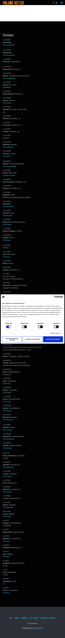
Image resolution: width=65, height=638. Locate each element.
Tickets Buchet (6, 374)
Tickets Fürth (6, 257)
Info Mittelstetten (7, 492)
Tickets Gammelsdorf (8, 206)
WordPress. (40, 628)
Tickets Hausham (7, 411)
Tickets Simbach (7, 224)
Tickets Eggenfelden (8, 467)
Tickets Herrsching (8, 215)
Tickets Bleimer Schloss (9, 175)
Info (4, 584)
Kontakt (36, 618)
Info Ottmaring (6, 240)
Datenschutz (43, 618)
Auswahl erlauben (32, 339)
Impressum (52, 618)
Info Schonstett (7, 156)
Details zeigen (55, 333)
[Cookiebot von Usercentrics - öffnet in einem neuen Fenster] (55, 297)
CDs (30, 618)
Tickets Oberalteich (8, 420)
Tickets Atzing (6, 383)
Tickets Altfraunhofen (8, 439)
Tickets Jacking (7, 402)
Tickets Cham (6, 557)
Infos (4, 112)
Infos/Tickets (6, 541)
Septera (33, 628)
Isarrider (24, 618)
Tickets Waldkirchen (8, 147)
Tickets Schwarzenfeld (9, 45)
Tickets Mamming (7, 448)
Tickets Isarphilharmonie (9, 78)
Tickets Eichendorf (7, 430)
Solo (10, 618)
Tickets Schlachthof (8, 507)
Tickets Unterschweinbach (9, 166)
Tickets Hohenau (7, 392)
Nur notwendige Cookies (12, 339)
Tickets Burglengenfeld (9, 55)
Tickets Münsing (7, 103)
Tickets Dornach (7, 516)
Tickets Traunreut (7, 476)
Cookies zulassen (53, 339)
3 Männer (17, 618)
